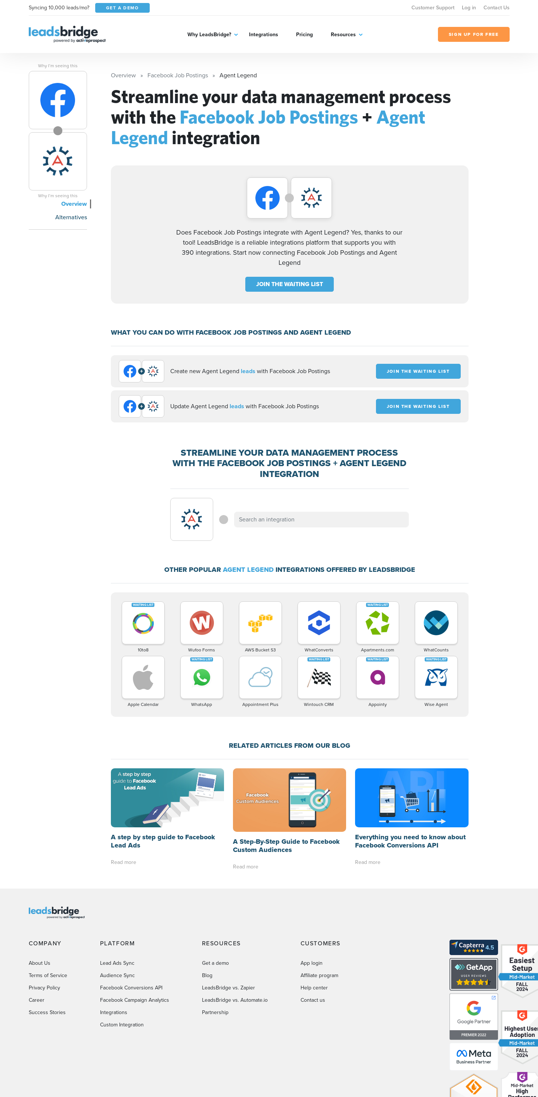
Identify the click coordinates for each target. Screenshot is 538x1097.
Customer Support (432, 8)
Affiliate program (319, 975)
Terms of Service (48, 975)
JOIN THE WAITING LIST (289, 284)
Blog (207, 975)
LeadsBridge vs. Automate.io (235, 1000)
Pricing (304, 34)
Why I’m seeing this (58, 65)
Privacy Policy (44, 988)
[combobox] (321, 519)
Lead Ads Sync (117, 963)
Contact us (313, 1000)
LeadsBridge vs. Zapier (228, 988)
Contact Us (496, 8)
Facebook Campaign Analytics (134, 1000)
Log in (469, 8)
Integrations (263, 34)
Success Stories (47, 1012)
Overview (74, 203)
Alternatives (71, 217)
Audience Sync (117, 975)
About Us (39, 963)
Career (36, 1000)
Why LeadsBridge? (209, 34)
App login (312, 963)
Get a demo (215, 963)
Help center (314, 988)
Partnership (215, 1012)
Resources (343, 34)
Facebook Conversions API (131, 988)
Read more (123, 862)
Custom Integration (122, 1025)
